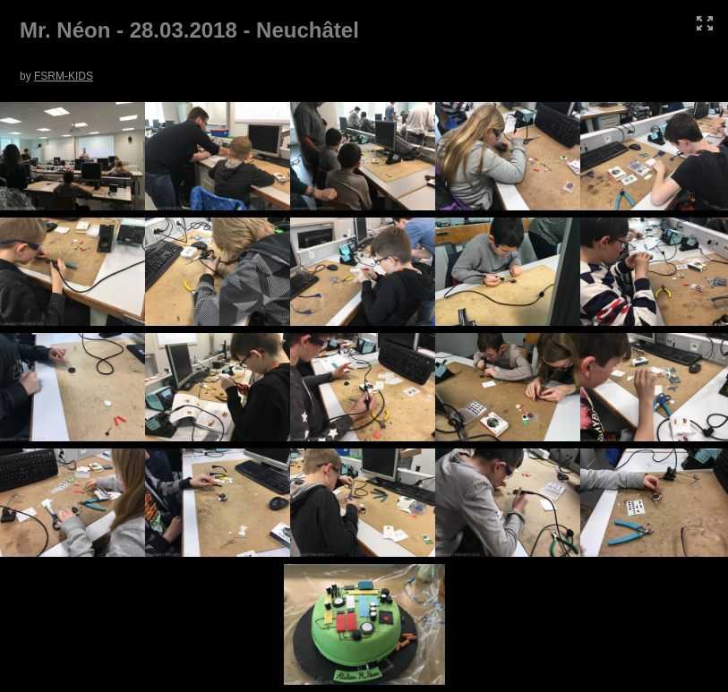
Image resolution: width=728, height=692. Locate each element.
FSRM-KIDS (63, 76)
